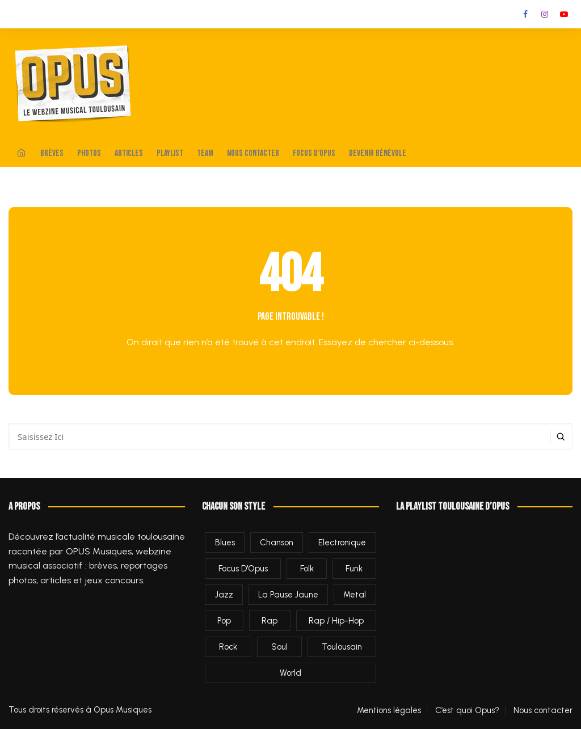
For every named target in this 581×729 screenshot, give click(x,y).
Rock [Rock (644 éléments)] (228, 647)
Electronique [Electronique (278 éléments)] (342, 542)
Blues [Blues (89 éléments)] (225, 542)
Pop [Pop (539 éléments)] (224, 621)
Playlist (170, 153)
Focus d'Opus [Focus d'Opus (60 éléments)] (243, 568)
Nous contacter (253, 153)
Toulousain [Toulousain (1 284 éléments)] (342, 647)
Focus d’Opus (314, 153)
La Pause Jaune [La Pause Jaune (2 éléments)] (288, 595)
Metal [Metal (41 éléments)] (354, 595)
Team (205, 153)
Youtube (563, 14)
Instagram (544, 14)
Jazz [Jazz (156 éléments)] (224, 595)
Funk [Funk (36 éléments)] (354, 568)
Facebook (525, 14)
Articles (129, 153)
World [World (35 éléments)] (290, 673)
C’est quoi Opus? (467, 710)
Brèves (52, 153)
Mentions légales (389, 710)
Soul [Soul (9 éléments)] (279, 647)
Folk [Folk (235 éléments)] (307, 568)
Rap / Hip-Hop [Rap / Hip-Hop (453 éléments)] (336, 621)
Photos (89, 153)
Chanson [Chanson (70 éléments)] (276, 542)
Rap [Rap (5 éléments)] (269, 621)
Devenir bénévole (377, 153)
